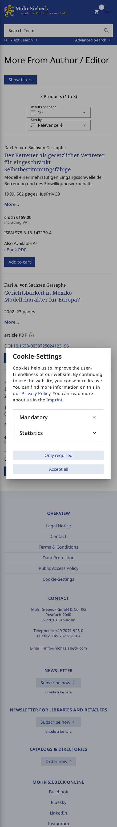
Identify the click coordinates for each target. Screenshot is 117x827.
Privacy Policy (36, 393)
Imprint (54, 400)
